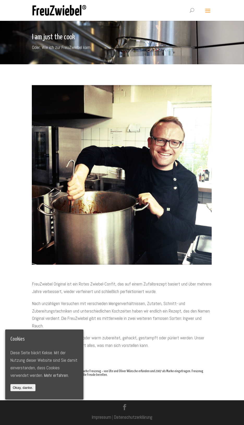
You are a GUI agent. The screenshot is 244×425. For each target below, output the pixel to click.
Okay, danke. (23, 388)
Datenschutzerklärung (133, 417)
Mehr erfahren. (56, 375)
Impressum (101, 417)
